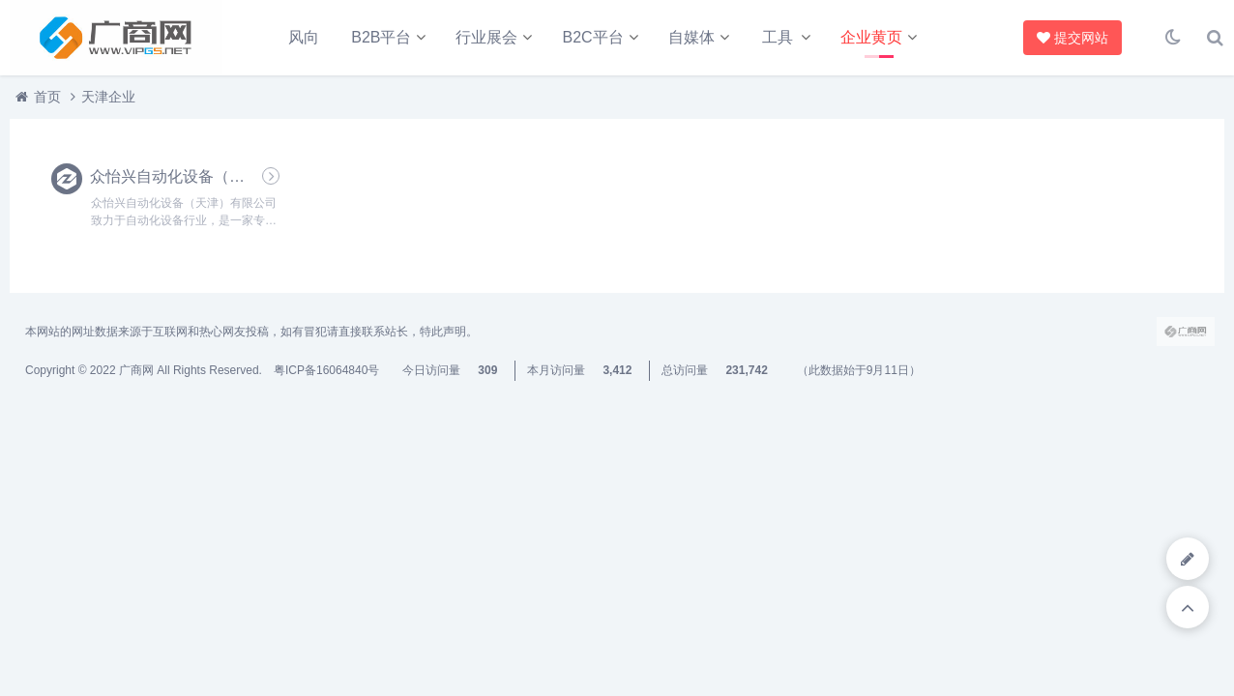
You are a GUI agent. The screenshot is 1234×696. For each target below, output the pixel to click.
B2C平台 (592, 37)
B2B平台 (381, 37)
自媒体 (691, 37)
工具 (777, 37)
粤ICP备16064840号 (326, 370)
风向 (303, 37)
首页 (47, 96)
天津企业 (108, 96)
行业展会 (486, 37)
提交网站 (1068, 37)
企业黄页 (871, 37)
